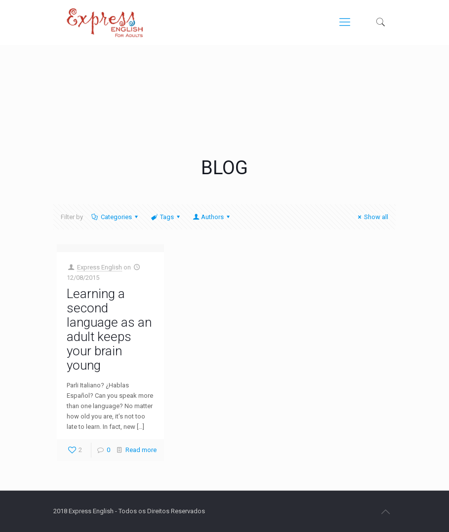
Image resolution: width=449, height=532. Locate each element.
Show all (371, 217)
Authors (212, 217)
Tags (166, 217)
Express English (99, 267)
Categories (115, 217)
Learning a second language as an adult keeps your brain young (109, 329)
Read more (141, 450)
